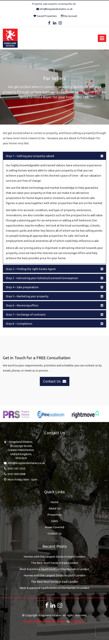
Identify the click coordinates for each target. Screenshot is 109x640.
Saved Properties (45, 15)
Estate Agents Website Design (45, 621)
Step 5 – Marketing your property (27, 296)
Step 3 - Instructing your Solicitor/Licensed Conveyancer (42, 278)
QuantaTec (78, 621)
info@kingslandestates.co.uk (54, 8)
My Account (69, 15)
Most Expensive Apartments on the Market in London (54, 569)
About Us (54, 508)
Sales (54, 520)
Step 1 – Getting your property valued (30, 156)
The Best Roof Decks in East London (54, 562)
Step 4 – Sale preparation (22, 287)
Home (54, 502)
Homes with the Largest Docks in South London (54, 556)
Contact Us (55, 533)
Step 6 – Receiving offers (22, 305)
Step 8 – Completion (19, 323)
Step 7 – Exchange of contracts (26, 314)
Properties (54, 514)
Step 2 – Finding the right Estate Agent (31, 269)
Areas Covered (54, 527)
